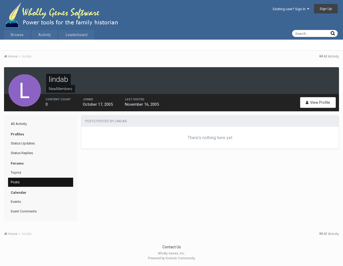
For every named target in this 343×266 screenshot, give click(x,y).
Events (16, 202)
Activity (44, 35)
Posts (15, 182)
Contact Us (171, 247)
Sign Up (326, 9)
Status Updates (23, 143)
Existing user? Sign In (291, 9)
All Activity (19, 124)
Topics (16, 172)
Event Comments (24, 211)
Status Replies (22, 153)
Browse (17, 35)
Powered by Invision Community (171, 258)
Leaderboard (76, 35)
